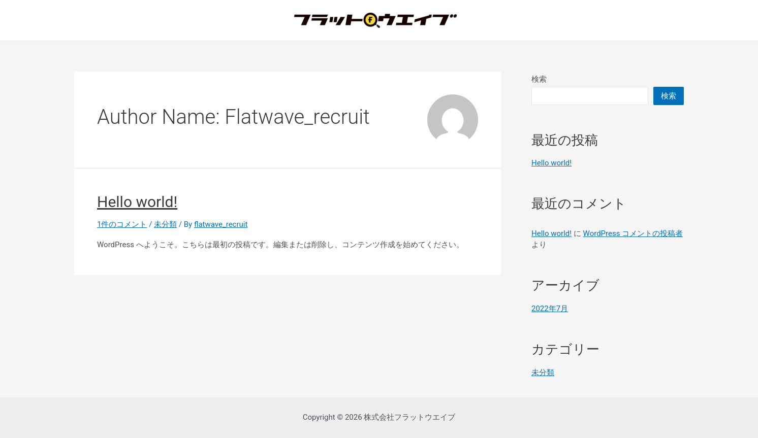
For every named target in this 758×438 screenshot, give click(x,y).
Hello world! (137, 202)
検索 (539, 79)
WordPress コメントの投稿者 (633, 233)
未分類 (165, 224)
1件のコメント (122, 224)
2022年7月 (549, 308)
